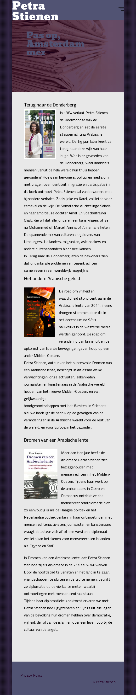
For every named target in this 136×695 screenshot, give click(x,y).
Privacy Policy (31, 675)
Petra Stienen (106, 682)
